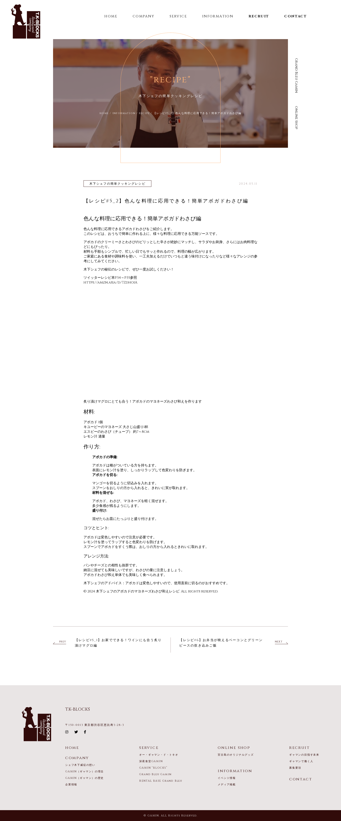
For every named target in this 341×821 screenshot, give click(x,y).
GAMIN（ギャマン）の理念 (84, 771)
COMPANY (144, 16)
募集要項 (295, 768)
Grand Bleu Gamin (296, 75)
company (77, 758)
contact (300, 779)
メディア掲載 (227, 784)
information (235, 771)
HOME (110, 16)
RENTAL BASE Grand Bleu (160, 781)
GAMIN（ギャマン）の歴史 (84, 778)
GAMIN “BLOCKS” (153, 768)
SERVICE (178, 16)
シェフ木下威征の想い (80, 765)
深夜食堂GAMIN (151, 761)
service (149, 747)
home (72, 747)
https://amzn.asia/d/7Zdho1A (110, 282)
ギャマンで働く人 (301, 761)
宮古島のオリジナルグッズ (236, 754)
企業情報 (71, 784)
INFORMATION (217, 16)
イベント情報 (227, 778)
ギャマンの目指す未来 (304, 754)
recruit (299, 747)
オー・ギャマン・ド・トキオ (158, 754)
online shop (296, 117)
